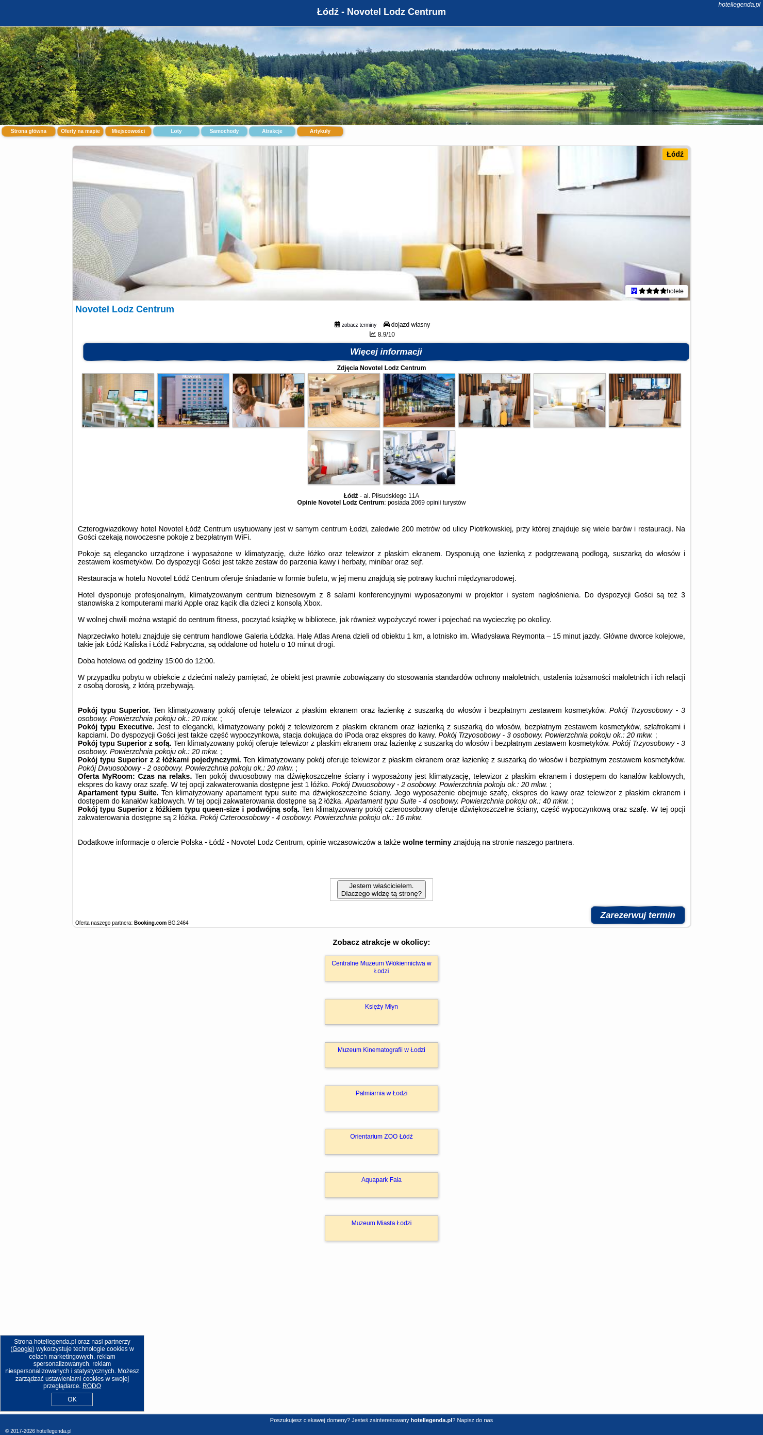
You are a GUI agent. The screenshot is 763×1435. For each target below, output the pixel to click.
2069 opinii (426, 502)
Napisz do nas (475, 1420)
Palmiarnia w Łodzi (382, 1093)
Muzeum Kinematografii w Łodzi (381, 1050)
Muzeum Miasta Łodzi (382, 1223)
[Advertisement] (381, 1339)
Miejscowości (128, 131)
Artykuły (320, 131)
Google (22, 1349)
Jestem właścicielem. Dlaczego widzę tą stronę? (381, 889)
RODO (91, 1386)
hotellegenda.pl (739, 4)
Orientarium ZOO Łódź (381, 1136)
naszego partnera (544, 842)
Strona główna (28, 131)
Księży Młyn (381, 1006)
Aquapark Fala (381, 1179)
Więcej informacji (386, 352)
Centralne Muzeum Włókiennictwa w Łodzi (381, 967)
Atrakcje (272, 131)
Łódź (675, 154)
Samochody (224, 131)
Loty (176, 131)
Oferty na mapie (80, 131)
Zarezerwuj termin (638, 915)
